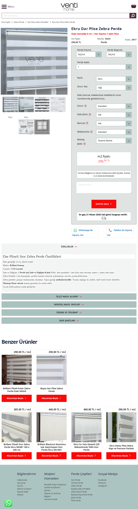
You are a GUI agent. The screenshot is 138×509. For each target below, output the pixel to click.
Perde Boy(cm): (115, 49)
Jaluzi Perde (76, 497)
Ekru (10, 117)
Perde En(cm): (84, 49)
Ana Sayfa (6, 22)
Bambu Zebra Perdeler (81, 489)
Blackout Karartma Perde (82, 494)
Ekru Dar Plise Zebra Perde (63, 22)
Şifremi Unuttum (24, 489)
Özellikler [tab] (67, 246)
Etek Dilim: (83, 114)
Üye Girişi (21, 483)
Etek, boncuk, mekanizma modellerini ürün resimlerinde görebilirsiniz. (99, 97)
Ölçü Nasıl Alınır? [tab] (67, 296)
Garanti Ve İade (50, 499)
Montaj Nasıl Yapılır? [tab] (67, 304)
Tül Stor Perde (77, 483)
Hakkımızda (22, 480)
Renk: (80, 77)
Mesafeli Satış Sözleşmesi (55, 484)
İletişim (20, 494)
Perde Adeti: (83, 62)
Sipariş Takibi (22, 491)
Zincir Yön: (82, 86)
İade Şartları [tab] (67, 320)
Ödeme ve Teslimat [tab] (67, 312)
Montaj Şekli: (81, 141)
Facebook (102, 480)
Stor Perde (75, 480)
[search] (66, 15)
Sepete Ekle (102, 203)
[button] (24, 7)
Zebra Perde (19, 22)
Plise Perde (76, 500)
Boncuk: (81, 123)
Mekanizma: (83, 131)
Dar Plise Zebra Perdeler (38, 22)
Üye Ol (20, 485)
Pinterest (102, 483)
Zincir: (80, 105)
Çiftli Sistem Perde (79, 491)
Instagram (102, 485)
